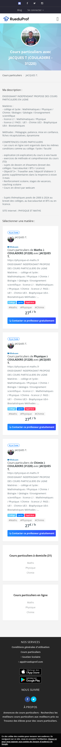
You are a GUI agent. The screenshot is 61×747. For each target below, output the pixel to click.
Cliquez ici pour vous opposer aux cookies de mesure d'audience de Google (29, 741)
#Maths (13, 307)
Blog (19, 10)
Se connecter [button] (35, 10)
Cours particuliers (12, 75)
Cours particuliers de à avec (29, 253)
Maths (30, 562)
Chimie (30, 572)
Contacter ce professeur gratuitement (31, 320)
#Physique (26, 307)
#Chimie (39, 307)
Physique (30, 567)
